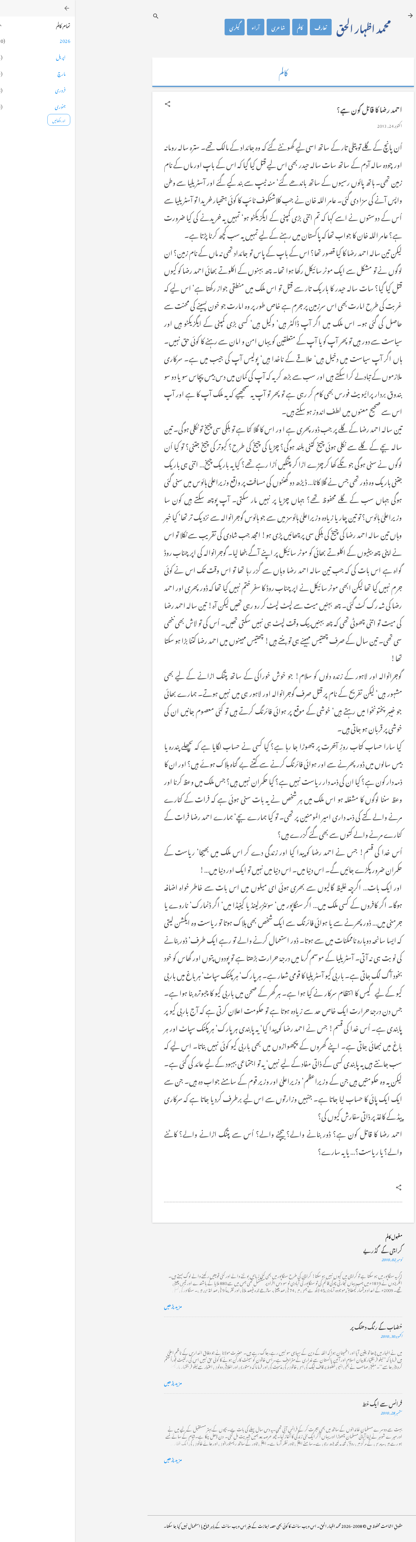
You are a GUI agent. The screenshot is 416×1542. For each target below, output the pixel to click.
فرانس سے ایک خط (307, 1403)
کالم (225, 27)
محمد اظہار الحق (288, 27)
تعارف (246, 27)
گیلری (159, 27)
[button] (92, 103)
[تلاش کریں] (80, 16)
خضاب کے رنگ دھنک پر (301, 1326)
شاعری (203, 27)
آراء (181, 27)
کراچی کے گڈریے (307, 1249)
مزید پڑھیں (98, 1305)
